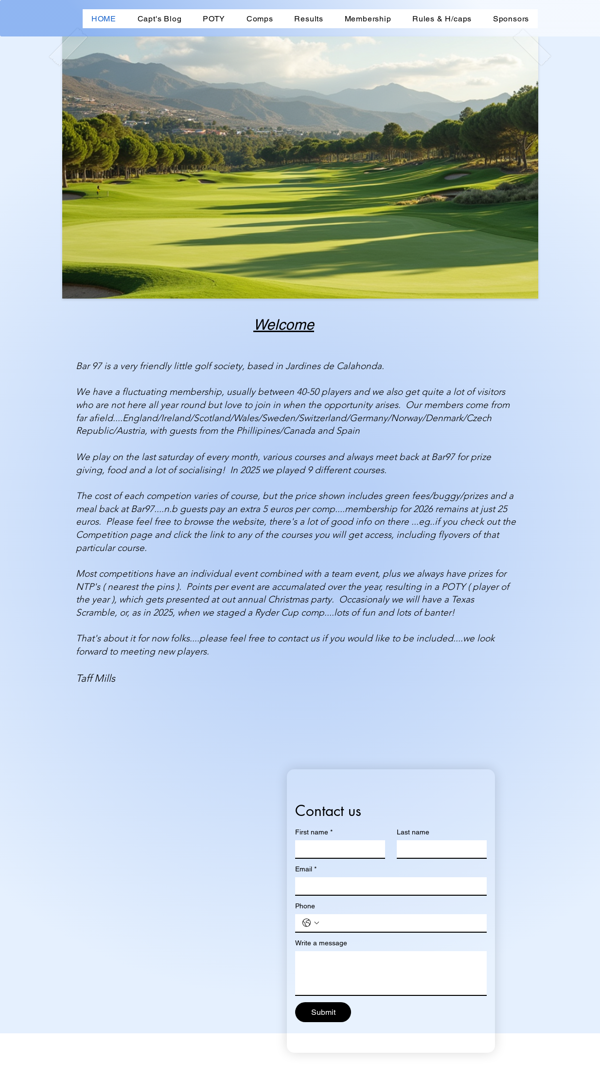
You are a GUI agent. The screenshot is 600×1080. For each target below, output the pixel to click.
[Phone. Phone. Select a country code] (310, 923)
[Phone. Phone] (400, 923)
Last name (413, 832)
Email (306, 869)
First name (314, 832)
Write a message (321, 943)
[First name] (337, 849)
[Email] (388, 886)
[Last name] (439, 849)
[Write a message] (391, 973)
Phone (305, 906)
